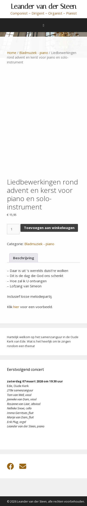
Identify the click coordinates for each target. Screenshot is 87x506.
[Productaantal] (13, 229)
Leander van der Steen (43, 6)
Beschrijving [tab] (23, 258)
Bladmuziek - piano (33, 53)
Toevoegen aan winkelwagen (49, 227)
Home (11, 53)
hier (16, 306)
